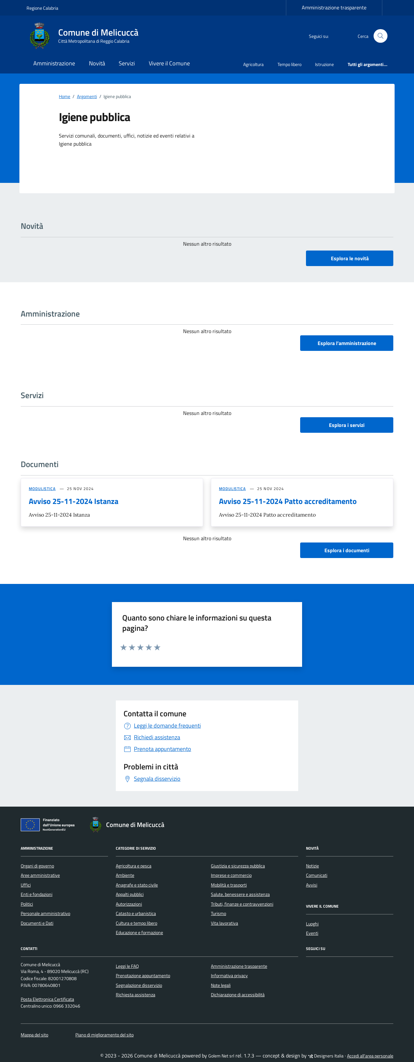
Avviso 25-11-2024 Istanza (73, 501)
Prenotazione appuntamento (143, 975)
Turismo (218, 913)
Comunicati (316, 875)
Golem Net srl (221, 1055)
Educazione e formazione (139, 932)
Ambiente (125, 875)
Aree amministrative (40, 875)
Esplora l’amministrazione (347, 343)
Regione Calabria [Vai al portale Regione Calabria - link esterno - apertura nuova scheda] (42, 8)
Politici (27, 904)
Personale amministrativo (45, 913)
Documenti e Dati (37, 923)
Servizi (127, 63)
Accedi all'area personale (370, 1055)
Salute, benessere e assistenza (240, 894)
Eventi (312, 933)
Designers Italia (325, 1055)
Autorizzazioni (129, 904)
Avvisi (311, 885)
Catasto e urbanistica (136, 913)
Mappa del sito (34, 1034)
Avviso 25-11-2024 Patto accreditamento (288, 501)
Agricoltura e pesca (133, 865)
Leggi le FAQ (127, 966)
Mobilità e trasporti (229, 885)
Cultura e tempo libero (136, 923)
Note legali (221, 985)
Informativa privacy (229, 975)
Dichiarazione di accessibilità (238, 994)
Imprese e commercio (231, 875)
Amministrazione (54, 63)
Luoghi (312, 923)
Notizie (312, 865)
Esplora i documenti (346, 550)
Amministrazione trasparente (334, 7)
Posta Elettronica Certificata (47, 999)
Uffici (26, 885)
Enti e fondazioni (36, 894)
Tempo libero (289, 64)
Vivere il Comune (169, 63)
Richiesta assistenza (135, 994)
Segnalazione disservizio (139, 985)
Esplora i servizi (347, 425)
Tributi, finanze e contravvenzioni (242, 904)
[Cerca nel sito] (380, 36)
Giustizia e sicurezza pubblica (238, 865)
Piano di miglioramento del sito (104, 1034)
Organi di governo (37, 865)
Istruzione (324, 64)
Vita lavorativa (224, 923)
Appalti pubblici (130, 894)
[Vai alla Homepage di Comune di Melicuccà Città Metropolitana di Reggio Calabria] (86, 36)
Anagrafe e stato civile (137, 885)
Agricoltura (253, 64)
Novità (97, 63)
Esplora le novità (350, 258)
